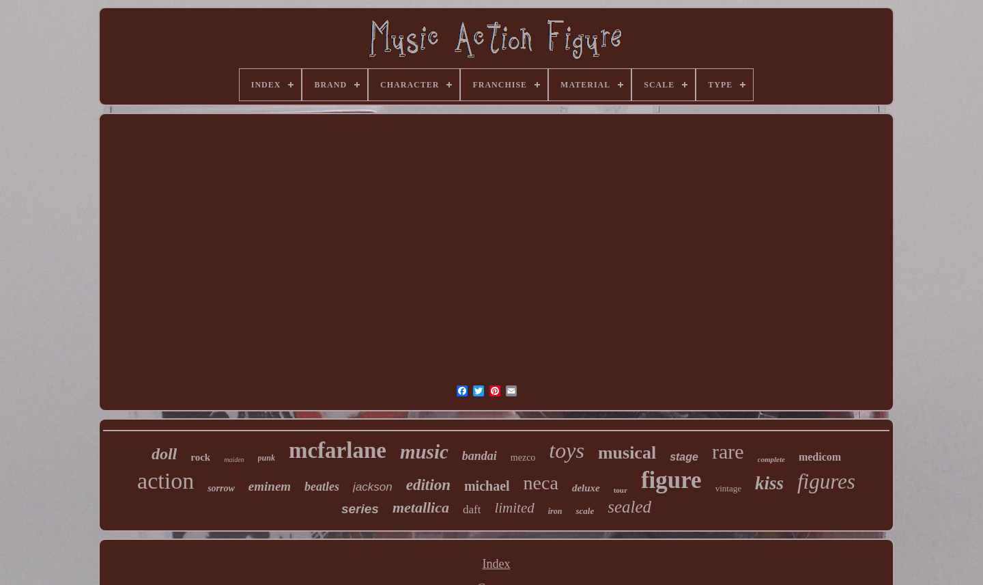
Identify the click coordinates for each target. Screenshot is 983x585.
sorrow (221, 488)
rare (728, 451)
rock (200, 457)
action (165, 480)
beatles (321, 486)
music (424, 452)
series (360, 509)
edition (428, 484)
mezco (523, 457)
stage (684, 457)
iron (555, 511)
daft (472, 509)
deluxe (586, 487)
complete (771, 459)
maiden (234, 459)
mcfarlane (337, 450)
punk (266, 458)
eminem (269, 486)
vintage (728, 488)
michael (487, 485)
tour (620, 490)
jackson (373, 486)
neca (541, 482)
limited (514, 508)
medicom (820, 457)
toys (566, 450)
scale (584, 511)
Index (497, 564)
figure (671, 480)
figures (826, 481)
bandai (479, 456)
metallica (421, 507)
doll (164, 454)
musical (627, 453)
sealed (629, 507)
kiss (769, 483)
